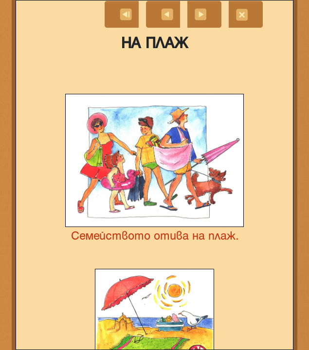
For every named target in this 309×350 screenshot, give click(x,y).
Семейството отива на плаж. (154, 236)
